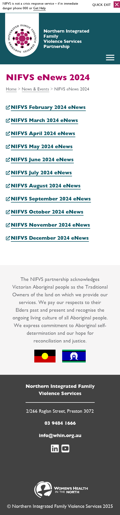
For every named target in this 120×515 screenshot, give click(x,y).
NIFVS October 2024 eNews (47, 212)
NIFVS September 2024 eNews (51, 199)
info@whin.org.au (60, 435)
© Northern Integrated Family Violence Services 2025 (60, 506)
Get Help (39, 8)
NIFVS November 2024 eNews (50, 225)
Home (11, 89)
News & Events (35, 89)
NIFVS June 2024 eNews (42, 159)
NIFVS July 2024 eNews (41, 172)
